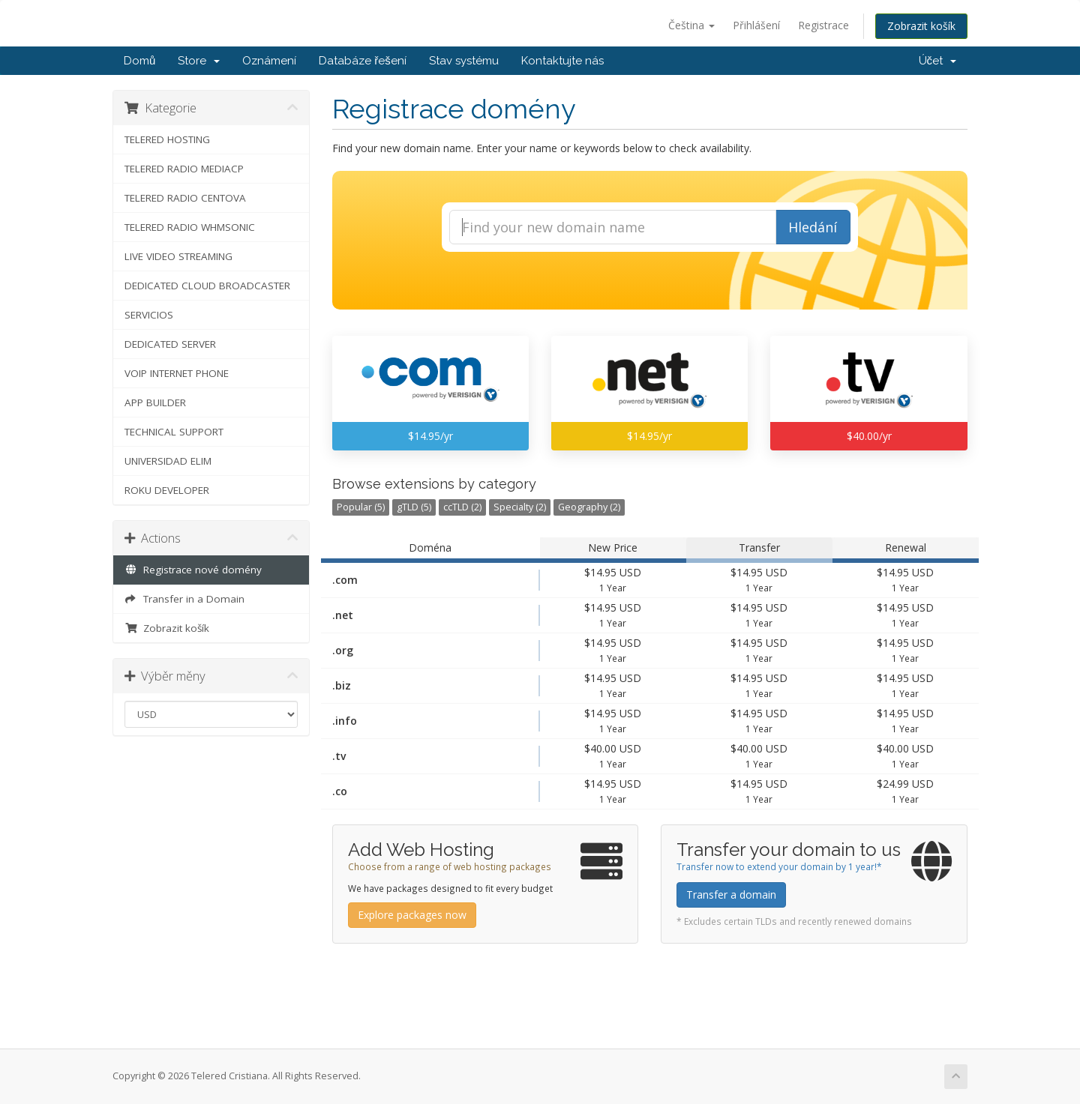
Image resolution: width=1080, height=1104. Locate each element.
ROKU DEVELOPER (166, 490)
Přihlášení (756, 25)
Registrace (823, 25)
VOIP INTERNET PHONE (176, 373)
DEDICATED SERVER (170, 344)
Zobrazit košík (921, 26)
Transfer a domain (731, 894)
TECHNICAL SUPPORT (174, 431)
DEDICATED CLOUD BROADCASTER (207, 285)
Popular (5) (361, 507)
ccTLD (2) (462, 507)
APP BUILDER (155, 402)
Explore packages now (412, 915)
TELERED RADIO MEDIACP (184, 168)
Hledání (812, 227)
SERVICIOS (148, 315)
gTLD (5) (414, 507)
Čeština (691, 25)
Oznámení (269, 60)
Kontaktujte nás (562, 60)
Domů (139, 60)
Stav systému (464, 60)
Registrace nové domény (193, 569)
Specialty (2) (520, 507)
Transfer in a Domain (184, 599)
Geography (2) (589, 507)
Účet (938, 60)
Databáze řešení (362, 60)
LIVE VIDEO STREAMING (178, 256)
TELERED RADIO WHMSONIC (189, 227)
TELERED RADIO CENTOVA (185, 198)
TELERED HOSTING (167, 139)
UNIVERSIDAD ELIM (168, 461)
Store (199, 60)
